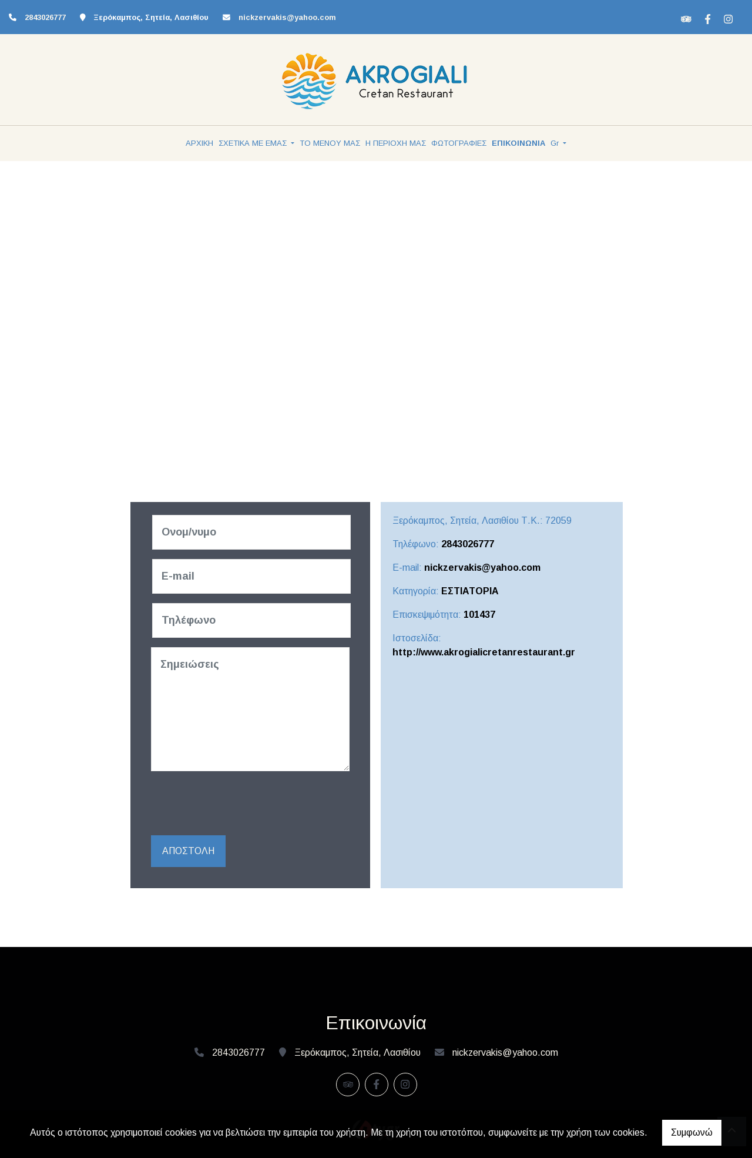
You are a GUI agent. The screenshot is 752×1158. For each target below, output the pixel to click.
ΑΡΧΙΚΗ (199, 143)
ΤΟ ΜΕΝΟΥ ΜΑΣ (330, 143)
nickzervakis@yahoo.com (287, 17)
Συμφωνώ (692, 1132)
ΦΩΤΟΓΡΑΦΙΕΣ (458, 143)
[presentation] (242, 803)
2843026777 (45, 17)
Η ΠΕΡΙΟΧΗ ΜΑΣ (395, 143)
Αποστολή (188, 851)
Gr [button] (555, 143)
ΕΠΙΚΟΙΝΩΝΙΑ (518, 143)
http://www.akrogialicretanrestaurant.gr (483, 652)
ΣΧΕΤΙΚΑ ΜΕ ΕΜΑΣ (254, 143)
